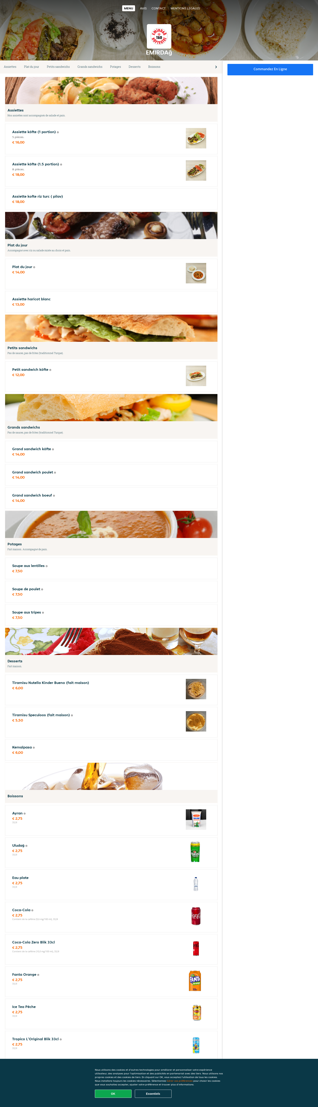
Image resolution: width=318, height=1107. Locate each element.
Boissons (154, 67)
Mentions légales (185, 8)
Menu (128, 8)
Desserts (135, 67)
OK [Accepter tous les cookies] (113, 1093)
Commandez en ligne (270, 69)
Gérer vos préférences (180, 1080)
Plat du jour (31, 67)
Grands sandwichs (90, 67)
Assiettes (10, 67)
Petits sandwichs (58, 67)
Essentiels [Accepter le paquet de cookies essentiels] (153, 1093)
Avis (143, 8)
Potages (115, 67)
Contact (159, 8)
